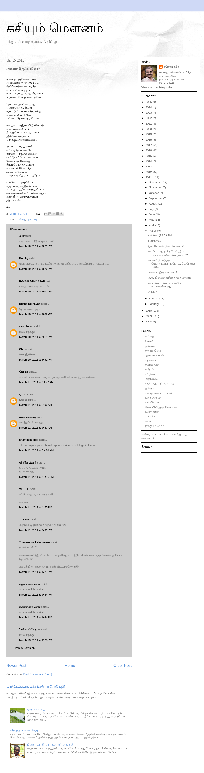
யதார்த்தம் (154, 240)
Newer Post (16, 665)
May (152, 219)
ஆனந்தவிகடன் (154, 355)
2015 (149, 155)
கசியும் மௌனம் (54, 28)
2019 (149, 134)
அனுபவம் (151, 378)
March (153, 230)
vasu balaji (26, 326)
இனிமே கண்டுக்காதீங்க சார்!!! (166, 246)
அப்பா (152, 291)
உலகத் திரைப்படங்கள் (159, 393)
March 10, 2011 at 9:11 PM (35, 337)
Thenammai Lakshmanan (35, 542)
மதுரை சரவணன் (29, 584)
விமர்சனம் (169, 434)
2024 (149, 107)
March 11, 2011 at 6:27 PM (35, 572)
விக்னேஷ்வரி (27, 462)
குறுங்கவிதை (153, 350)
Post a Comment (25, 648)
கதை (148, 421)
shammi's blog (28, 439)
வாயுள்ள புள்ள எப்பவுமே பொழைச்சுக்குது (164, 284)
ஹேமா (23, 371)
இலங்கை (150, 346)
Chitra (23, 349)
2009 (149, 316)
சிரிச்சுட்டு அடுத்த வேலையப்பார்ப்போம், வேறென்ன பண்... (172, 263)
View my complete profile (156, 87)
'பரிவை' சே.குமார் (30, 629)
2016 (149, 150)
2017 (149, 145)
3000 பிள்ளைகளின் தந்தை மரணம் (169, 277)
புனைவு (32, 219)
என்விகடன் (152, 402)
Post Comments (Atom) (37, 674)
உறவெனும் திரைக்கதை (159, 383)
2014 (149, 161)
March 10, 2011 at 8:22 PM (35, 269)
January (154, 304)
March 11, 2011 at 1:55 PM (35, 507)
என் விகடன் (152, 416)
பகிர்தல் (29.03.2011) (161, 235)
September (156, 198)
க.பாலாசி (25, 519)
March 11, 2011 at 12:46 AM (36, 382)
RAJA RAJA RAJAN (32, 281)
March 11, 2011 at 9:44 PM (35, 594)
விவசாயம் (147, 438)
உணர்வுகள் (152, 411)
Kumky (23, 258)
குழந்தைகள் (152, 364)
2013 (149, 166)
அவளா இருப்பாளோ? (162, 272)
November (156, 187)
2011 (149, 177)
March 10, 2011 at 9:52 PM (35, 359)
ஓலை (22, 394)
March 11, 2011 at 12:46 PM (36, 476)
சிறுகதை (181, 434)
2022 (149, 118)
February (155, 298)
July (152, 209)
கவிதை (20, 219)
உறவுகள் (150, 360)
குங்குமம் (150, 388)
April (152, 225)
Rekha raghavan (29, 303)
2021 (149, 123)
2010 (149, 310)
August (153, 203)
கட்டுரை (150, 374)
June (152, 214)
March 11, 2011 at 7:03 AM (35, 405)
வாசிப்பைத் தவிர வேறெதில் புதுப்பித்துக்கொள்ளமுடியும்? (168, 253)
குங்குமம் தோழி (155, 425)
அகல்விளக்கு (27, 417)
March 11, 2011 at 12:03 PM (36, 450)
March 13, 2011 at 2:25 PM (35, 640)
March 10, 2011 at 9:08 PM (35, 314)
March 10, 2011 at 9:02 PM (35, 291)
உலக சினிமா (153, 397)
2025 (149, 101)
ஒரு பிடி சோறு (36, 709)
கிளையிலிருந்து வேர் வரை (161, 407)
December (156, 182)
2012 (149, 172)
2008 (149, 321)
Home (70, 665)
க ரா (22, 235)
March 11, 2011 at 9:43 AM (35, 427)
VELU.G (24, 489)
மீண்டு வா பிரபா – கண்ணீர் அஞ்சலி (50, 744)
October (154, 193)
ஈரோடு (149, 369)
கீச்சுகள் (149, 341)
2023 (149, 112)
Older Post (122, 665)
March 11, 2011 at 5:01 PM (35, 530)
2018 (149, 139)
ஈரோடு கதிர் (171, 66)
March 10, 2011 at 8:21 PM (35, 246)
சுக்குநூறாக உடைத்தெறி (25, 730)
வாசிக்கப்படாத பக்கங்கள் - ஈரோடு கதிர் (35, 686)
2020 (149, 128)
